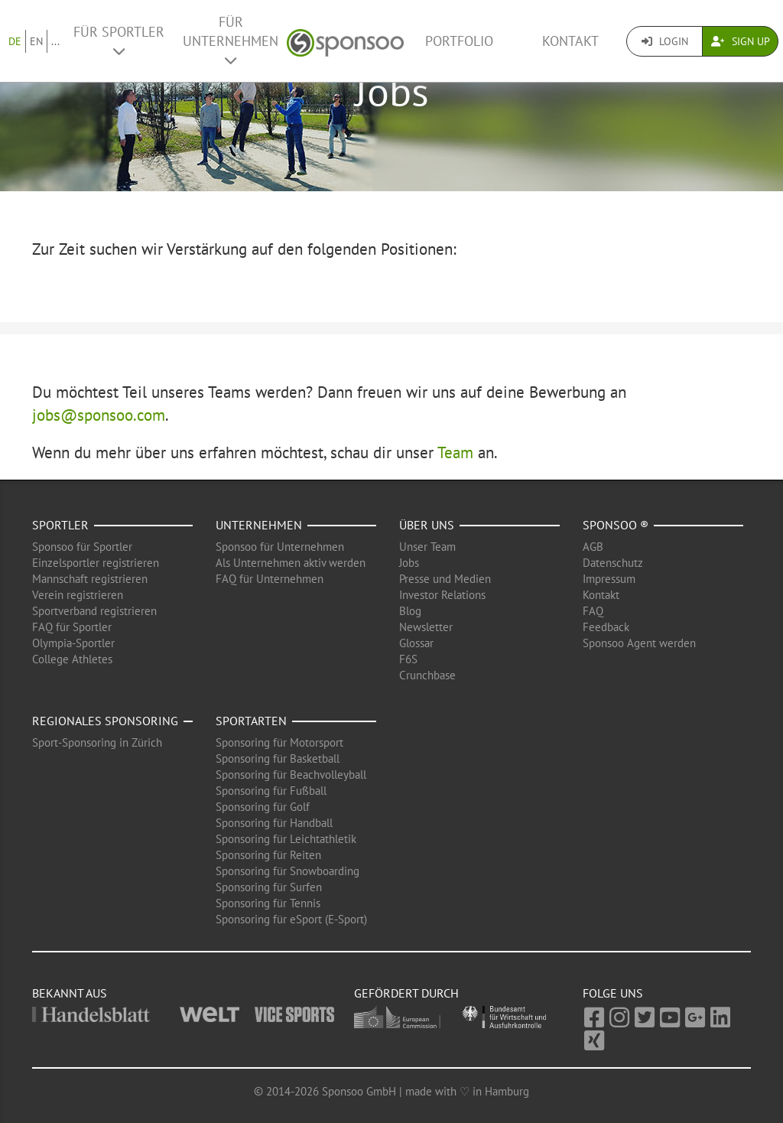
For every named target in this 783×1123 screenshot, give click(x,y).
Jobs (409, 562)
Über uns (426, 524)
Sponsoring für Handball (274, 822)
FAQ (593, 611)
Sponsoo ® (615, 524)
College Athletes (72, 659)
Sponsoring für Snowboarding (287, 871)
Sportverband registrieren (94, 611)
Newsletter (426, 627)
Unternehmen (259, 524)
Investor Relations (442, 595)
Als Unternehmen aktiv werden (291, 562)
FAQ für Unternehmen (269, 578)
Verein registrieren (77, 595)
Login (665, 41)
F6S (408, 659)
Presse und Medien (445, 578)
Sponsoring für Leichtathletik (286, 839)
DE (14, 41)
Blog (410, 611)
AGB (593, 546)
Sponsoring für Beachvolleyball (291, 774)
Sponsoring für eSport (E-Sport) (291, 919)
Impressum (609, 578)
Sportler (60, 524)
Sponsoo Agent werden (639, 643)
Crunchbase (427, 675)
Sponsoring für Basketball (278, 758)
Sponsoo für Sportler (82, 546)
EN (36, 41)
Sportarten (251, 720)
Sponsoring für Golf (263, 806)
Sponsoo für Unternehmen (280, 546)
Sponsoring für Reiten (268, 855)
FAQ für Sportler (72, 627)
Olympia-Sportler (73, 643)
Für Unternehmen (230, 40)
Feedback (606, 627)
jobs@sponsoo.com (98, 415)
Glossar (416, 643)
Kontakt (570, 41)
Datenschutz (613, 562)
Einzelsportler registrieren (95, 562)
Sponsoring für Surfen (269, 887)
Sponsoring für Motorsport (279, 742)
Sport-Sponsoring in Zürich (97, 742)
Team (455, 452)
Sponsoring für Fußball (271, 790)
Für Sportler (118, 40)
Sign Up (740, 41)
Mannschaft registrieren (90, 578)
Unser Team (427, 546)
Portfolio (459, 41)
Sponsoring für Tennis (268, 903)
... (55, 41)
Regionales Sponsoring (105, 720)
